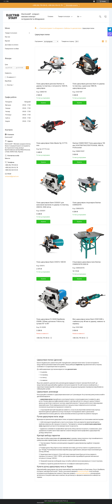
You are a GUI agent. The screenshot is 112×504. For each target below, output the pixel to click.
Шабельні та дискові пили (72, 28)
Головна (50, 16)
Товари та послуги (64, 16)
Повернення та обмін (12, 48)
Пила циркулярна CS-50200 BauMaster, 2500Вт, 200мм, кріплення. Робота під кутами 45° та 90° (50, 321)
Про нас (7, 37)
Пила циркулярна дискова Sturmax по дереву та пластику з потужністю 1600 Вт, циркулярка (52, 86)
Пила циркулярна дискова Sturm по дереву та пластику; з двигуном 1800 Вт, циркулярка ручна (89, 86)
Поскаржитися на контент (51, 502)
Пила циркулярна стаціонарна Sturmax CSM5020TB (87, 204)
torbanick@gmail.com (12, 176)
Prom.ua (65, 501)
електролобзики (83, 471)
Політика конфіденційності (67, 502)
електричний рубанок (83, 473)
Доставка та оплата (11, 45)
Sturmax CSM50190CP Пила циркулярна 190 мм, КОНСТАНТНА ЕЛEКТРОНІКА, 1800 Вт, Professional (89, 145)
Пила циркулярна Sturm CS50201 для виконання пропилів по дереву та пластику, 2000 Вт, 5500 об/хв (52, 205)
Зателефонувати (72, 5)
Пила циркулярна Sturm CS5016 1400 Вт (51, 262)
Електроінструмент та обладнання (51, 28)
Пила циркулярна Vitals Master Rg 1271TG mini (51, 144)
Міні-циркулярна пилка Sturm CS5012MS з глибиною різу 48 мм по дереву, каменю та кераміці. (89, 321)
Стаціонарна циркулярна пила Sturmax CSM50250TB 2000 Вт (87, 263)
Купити (43, 103)
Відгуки (7, 41)
